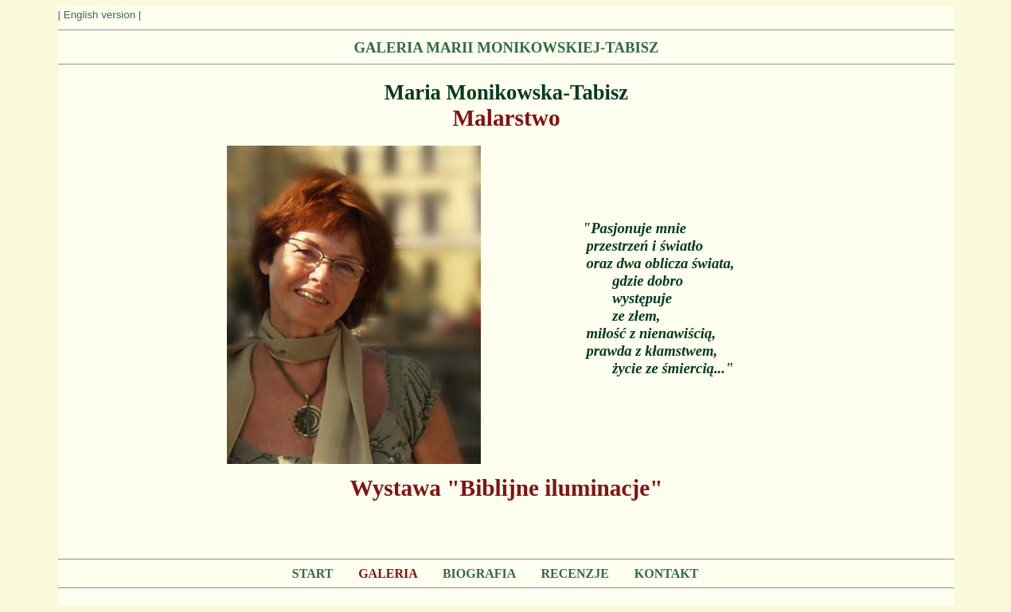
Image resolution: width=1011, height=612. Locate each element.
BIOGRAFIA (479, 573)
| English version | (100, 15)
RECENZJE (575, 573)
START (312, 573)
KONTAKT (666, 573)
